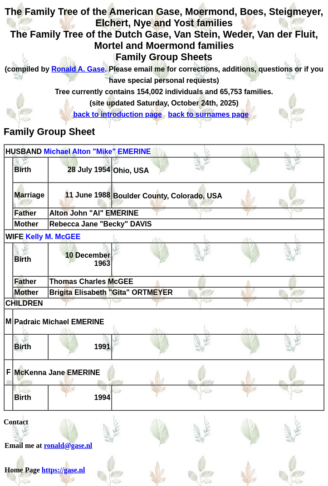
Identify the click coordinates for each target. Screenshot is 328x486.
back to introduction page (117, 114)
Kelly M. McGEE (52, 237)
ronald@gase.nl (68, 445)
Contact (16, 422)
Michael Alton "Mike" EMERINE (97, 151)
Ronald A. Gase (78, 69)
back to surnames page (208, 114)
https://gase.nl (63, 470)
